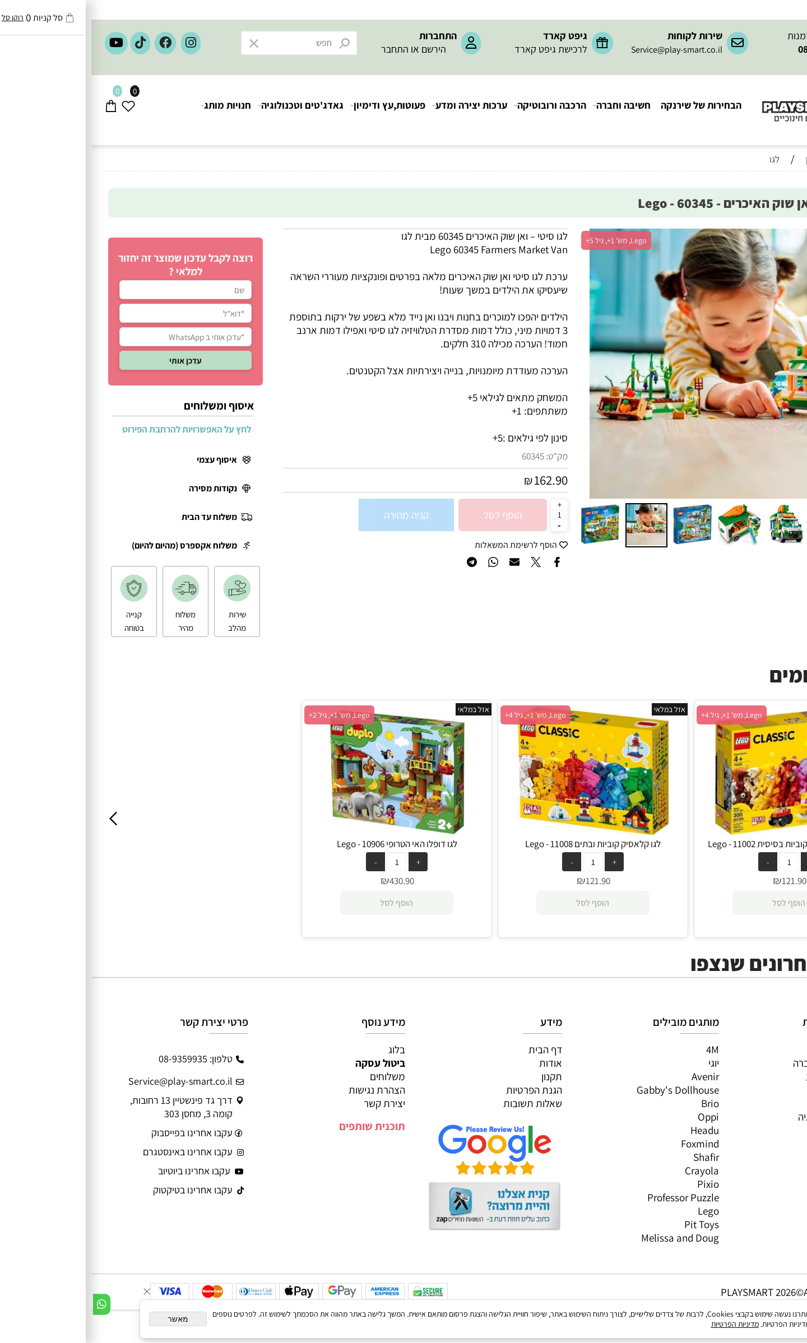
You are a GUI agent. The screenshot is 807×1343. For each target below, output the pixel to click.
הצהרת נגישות (285, 1089)
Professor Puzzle (592, 1197)
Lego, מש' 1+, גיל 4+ (444, 715)
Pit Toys (610, 1224)
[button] (498, 364)
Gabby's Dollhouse (586, 1089)
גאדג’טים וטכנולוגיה (746, 1116)
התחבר (303, 49)
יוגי (622, 1063)
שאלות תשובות (441, 1103)
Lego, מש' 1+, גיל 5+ (524, 240)
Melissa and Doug (589, 1237)
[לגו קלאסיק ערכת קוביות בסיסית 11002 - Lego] (698, 831)
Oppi (617, 1116)
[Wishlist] (37, 110)
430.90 (310, 881)
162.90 (459, 480)
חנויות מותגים (758, 1130)
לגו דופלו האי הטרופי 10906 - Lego (305, 844)
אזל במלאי (765, 235)
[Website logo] (729, 101)
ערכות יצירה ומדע (379, 110)
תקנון (460, 1076)
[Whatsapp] (10, 1304)
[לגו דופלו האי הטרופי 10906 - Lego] (305, 831)
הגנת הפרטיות (443, 1089)
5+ (406, 437)
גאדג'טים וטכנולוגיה (210, 110)
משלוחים (296, 1076)
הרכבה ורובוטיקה (459, 110)
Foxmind (609, 1143)
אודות (459, 1063)
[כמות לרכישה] (468, 514)
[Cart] (20, 110)
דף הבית (454, 1049)
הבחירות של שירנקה (609, 110)
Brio (619, 1103)
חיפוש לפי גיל (762, 180)
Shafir (615, 1157)
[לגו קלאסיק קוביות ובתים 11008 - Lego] (501, 831)
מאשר (86, 1318)
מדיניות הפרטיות (643, 1324)
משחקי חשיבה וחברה (743, 1063)
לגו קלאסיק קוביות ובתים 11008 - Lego (501, 844)
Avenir (614, 1076)
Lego (617, 1210)
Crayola (610, 1170)
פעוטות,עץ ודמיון (752, 1103)
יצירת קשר (293, 1103)
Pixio (617, 1184)
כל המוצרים (762, 1049)
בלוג (305, 1049)
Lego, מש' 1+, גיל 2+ (248, 715)
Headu (613, 1130)
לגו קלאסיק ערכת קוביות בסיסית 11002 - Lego (697, 844)
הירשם (342, 49)
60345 (441, 456)
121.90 (506, 881)
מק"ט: (465, 456)
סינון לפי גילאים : (443, 437)
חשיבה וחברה (531, 110)
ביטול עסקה (289, 1063)
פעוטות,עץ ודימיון (297, 110)
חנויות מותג (135, 110)
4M (621, 1049)
